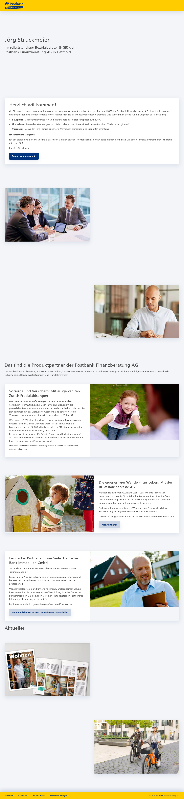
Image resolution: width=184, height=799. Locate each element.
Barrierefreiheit (39, 796)
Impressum (9, 796)
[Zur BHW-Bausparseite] (109, 524)
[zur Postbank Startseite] (14, 5)
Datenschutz (23, 796)
